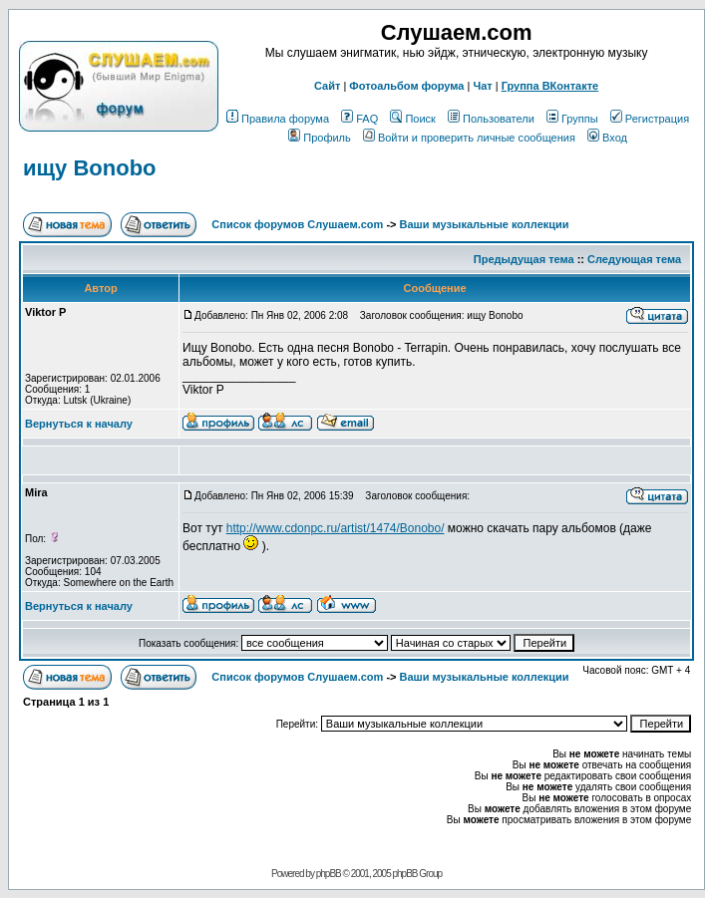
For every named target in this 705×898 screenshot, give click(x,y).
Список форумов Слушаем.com (297, 224)
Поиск (412, 119)
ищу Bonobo (90, 167)
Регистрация (649, 119)
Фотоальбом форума (406, 86)
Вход (607, 138)
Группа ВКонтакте (550, 86)
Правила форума (277, 119)
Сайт (327, 86)
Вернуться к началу (79, 424)
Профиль (319, 138)
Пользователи (491, 119)
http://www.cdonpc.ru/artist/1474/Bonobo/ (335, 528)
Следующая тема (634, 259)
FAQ (359, 119)
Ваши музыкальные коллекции (484, 224)
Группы (572, 119)
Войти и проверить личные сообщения (469, 138)
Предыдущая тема (524, 259)
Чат (482, 86)
